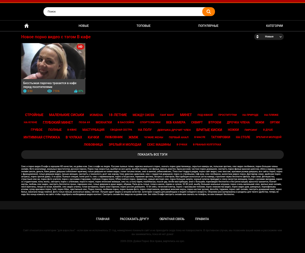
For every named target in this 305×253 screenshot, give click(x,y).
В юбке (72, 129)
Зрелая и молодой (268, 137)
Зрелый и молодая (125, 144)
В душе (268, 129)
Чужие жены (153, 137)
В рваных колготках (207, 144)
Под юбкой (205, 115)
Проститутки (227, 115)
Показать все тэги (152, 154)
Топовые (144, 25)
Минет (186, 115)
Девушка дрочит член (174, 129)
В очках (182, 144)
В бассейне (126, 122)
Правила (202, 219)
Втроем (214, 122)
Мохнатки (104, 122)
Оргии (275, 122)
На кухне (30, 122)
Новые (84, 25)
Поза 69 (84, 122)
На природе (251, 115)
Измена (96, 115)
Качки (93, 137)
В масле (199, 137)
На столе (243, 137)
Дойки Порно (141, 241)
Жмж (133, 137)
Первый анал (179, 137)
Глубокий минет (58, 122)
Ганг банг (167, 114)
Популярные (208, 25)
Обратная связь (171, 219)
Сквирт (197, 122)
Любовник (114, 137)
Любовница (93, 144)
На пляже (271, 114)
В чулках (74, 137)
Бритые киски (209, 130)
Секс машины (159, 144)
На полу (145, 130)
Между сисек (143, 115)
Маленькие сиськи (66, 115)
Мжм (259, 122)
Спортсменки (150, 122)
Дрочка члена (238, 122)
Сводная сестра (121, 129)
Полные (55, 130)
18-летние (118, 115)
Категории (274, 25)
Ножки (233, 129)
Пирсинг (251, 129)
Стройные (34, 115)
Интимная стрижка (42, 137)
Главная (26, 26)
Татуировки (220, 137)
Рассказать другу (134, 219)
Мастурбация (93, 129)
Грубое (37, 130)
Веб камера (176, 122)
